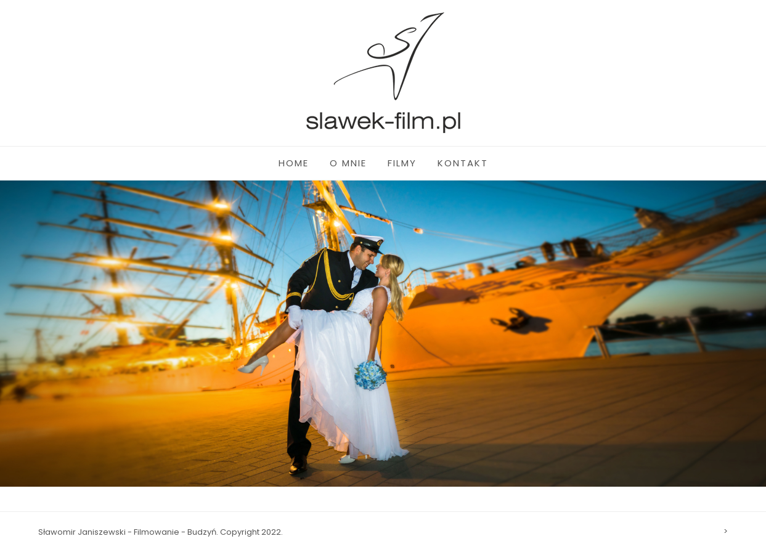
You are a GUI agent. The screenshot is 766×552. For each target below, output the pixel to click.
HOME (294, 162)
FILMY (402, 162)
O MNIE (348, 162)
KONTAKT (463, 162)
